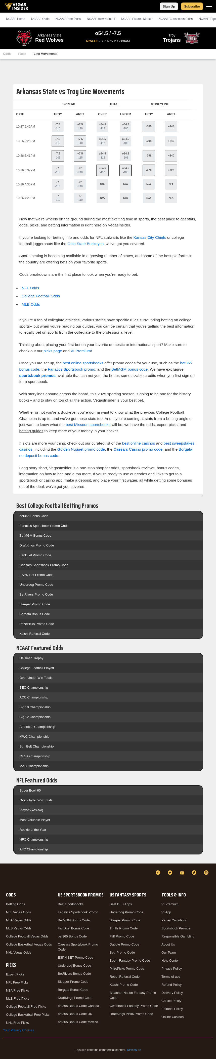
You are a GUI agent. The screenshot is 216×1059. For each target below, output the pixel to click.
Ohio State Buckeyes (85, 244)
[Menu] (209, 6)
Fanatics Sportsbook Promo (78, 912)
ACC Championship (34, 697)
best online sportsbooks (83, 363)
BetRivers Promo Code (36, 594)
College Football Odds (41, 296)
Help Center (170, 960)
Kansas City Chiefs (150, 237)
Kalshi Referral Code (35, 634)
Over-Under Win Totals (36, 678)
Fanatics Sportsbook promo (71, 369)
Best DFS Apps (121, 904)
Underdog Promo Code (36, 584)
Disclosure (134, 1050)
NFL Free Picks (17, 982)
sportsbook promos (37, 375)
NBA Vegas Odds (18, 920)
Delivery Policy (172, 993)
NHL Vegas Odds (18, 952)
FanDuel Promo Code (35, 555)
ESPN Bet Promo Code (37, 575)
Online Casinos (172, 1017)
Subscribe (192, 6)
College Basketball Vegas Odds (29, 944)
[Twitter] (171, 873)
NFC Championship (34, 839)
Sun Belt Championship (37, 746)
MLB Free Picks (17, 998)
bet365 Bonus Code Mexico (78, 1022)
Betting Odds (15, 904)
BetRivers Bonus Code (74, 973)
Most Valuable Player (35, 820)
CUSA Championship (35, 756)
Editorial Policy (172, 1009)
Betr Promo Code (122, 952)
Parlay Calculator (173, 920)
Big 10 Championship (35, 707)
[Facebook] (159, 873)
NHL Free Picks (17, 1023)
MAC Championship (34, 766)
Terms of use (170, 976)
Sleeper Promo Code (35, 604)
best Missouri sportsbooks (88, 424)
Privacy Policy (171, 968)
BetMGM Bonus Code (35, 535)
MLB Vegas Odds (18, 928)
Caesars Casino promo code (137, 449)
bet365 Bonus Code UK (75, 1014)
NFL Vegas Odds (18, 912)
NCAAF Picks (68, 19)
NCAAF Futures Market (136, 19)
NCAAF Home (15, 19)
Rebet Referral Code (125, 976)
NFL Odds (30, 288)
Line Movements (45, 54)
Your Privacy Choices (18, 1030)
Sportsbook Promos (175, 928)
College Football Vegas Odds (27, 936)
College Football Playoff (37, 668)
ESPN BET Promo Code (75, 957)
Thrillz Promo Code (124, 928)
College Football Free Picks (26, 1006)
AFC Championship (34, 849)
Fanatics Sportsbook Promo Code (44, 526)
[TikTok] (195, 873)
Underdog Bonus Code (74, 965)
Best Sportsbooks (70, 904)
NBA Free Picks (17, 990)
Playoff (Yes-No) (31, 810)
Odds (7, 54)
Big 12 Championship (35, 717)
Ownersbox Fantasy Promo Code (134, 1006)
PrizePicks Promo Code (37, 624)
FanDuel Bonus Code (73, 928)
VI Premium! (81, 351)
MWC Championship (35, 736)
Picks (22, 54)
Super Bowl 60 (30, 790)
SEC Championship (34, 687)
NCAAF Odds (40, 19)
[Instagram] (207, 873)
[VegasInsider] (6, 877)
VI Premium (170, 904)
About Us (168, 944)
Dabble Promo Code (124, 944)
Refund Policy (171, 985)
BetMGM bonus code (129, 369)
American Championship (37, 727)
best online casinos (138, 443)
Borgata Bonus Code (35, 614)
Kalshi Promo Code (124, 985)
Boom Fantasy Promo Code (130, 960)
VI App (166, 912)
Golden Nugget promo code (81, 449)
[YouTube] (183, 873)
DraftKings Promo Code (37, 545)
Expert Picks (15, 974)
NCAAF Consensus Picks (175, 19)
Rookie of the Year (33, 830)
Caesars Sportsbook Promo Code (44, 565)
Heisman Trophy (32, 658)
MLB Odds (31, 304)
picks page (53, 351)
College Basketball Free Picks (28, 1014)
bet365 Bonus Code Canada (78, 1006)
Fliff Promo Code (122, 936)
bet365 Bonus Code (34, 516)
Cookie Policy (171, 1001)
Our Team (168, 952)
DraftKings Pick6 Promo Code (131, 1014)
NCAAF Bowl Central (101, 19)
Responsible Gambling (177, 936)
